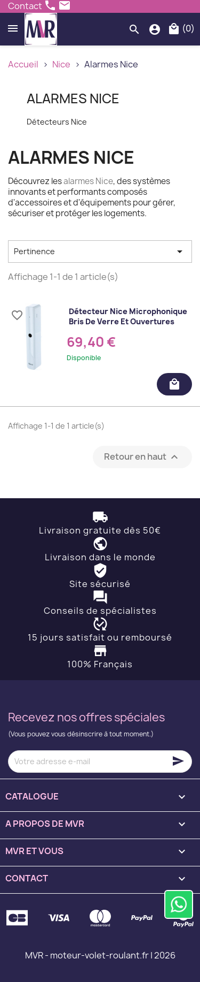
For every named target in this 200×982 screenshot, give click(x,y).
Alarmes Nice (73, 98)
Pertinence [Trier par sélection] (100, 251)
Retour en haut (142, 456)
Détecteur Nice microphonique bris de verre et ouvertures (128, 316)
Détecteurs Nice (57, 122)
